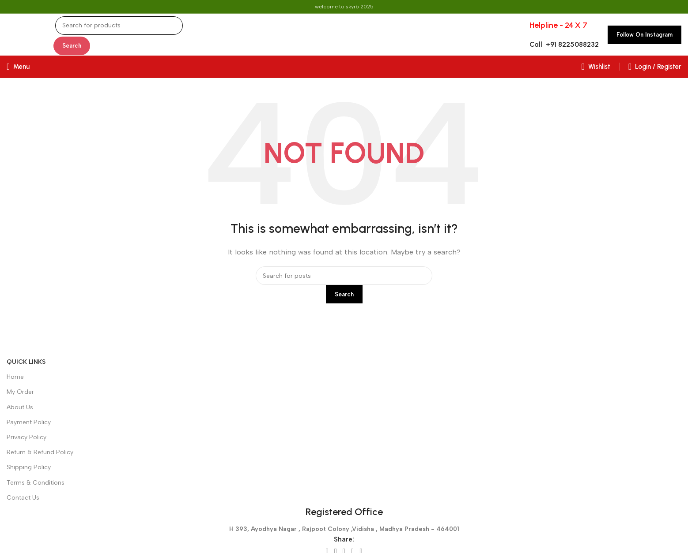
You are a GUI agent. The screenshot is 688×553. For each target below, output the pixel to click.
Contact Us (23, 497)
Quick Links (26, 362)
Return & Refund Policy (40, 452)
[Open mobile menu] (18, 66)
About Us (20, 407)
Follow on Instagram (644, 34)
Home (15, 377)
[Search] (119, 25)
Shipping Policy (29, 467)
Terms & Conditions (35, 482)
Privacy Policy (26, 437)
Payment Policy (29, 422)
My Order (20, 392)
